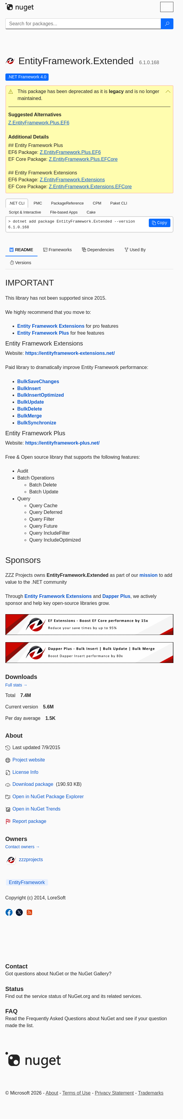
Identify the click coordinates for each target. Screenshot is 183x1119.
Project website (29, 759)
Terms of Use (76, 1093)
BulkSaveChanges (38, 381)
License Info (25, 772)
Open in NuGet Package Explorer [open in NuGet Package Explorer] (48, 796)
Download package (33, 784)
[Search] (167, 23)
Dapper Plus (116, 596)
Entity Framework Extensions (51, 326)
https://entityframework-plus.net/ (62, 442)
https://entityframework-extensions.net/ (70, 353)
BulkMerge (29, 415)
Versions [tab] (21, 263)
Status (14, 989)
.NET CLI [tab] (17, 203)
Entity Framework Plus (43, 333)
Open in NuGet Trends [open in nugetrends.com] (37, 808)
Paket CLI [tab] (118, 203)
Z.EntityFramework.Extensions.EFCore (90, 186)
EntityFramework (27, 882)
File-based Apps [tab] (64, 212)
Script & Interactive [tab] (25, 212)
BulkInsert (29, 388)
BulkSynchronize (36, 422)
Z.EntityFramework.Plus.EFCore (83, 159)
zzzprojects (31, 859)
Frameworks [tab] (57, 250)
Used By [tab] (135, 250)
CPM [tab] (97, 203)
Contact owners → (22, 846)
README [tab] (21, 250)
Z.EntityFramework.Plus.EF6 (39, 122)
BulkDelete (29, 408)
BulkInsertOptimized (40, 395)
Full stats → (16, 685)
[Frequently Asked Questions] (11, 1011)
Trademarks (151, 1093)
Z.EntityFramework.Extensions (72, 179)
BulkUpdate (30, 402)
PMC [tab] (38, 203)
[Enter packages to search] (83, 23)
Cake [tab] (91, 212)
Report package (29, 821)
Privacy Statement (114, 1093)
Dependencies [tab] (98, 250)
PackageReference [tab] (67, 203)
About (52, 1093)
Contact (16, 966)
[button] (89, 95)
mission (149, 575)
